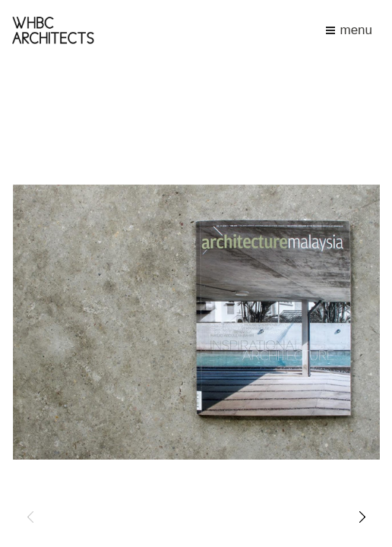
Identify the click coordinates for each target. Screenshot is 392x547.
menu (349, 30)
